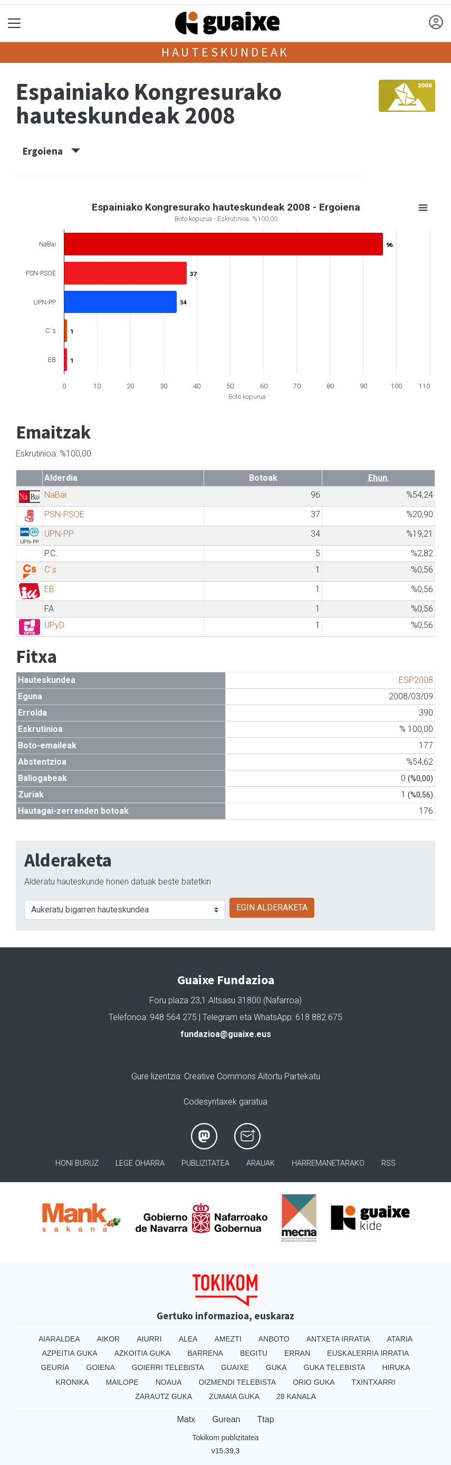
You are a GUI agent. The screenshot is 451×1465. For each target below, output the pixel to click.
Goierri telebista (168, 1367)
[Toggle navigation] (14, 23)
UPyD (54, 625)
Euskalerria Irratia (368, 1353)
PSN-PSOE (64, 514)
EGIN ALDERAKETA (272, 907)
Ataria (400, 1339)
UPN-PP (59, 534)
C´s (50, 570)
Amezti (227, 1339)
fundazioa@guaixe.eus (225, 1034)
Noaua (169, 1382)
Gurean (226, 1419)
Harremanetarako (328, 1163)
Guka (276, 1367)
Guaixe (235, 1367)
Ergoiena (51, 151)
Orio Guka (313, 1382)
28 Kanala (296, 1396)
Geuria (55, 1367)
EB (49, 589)
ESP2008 (416, 680)
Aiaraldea (59, 1339)
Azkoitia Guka (142, 1353)
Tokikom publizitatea (225, 1437)
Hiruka (396, 1367)
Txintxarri (373, 1382)
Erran (297, 1353)
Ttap (265, 1419)
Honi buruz (77, 1163)
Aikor (108, 1339)
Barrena (205, 1353)
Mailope (121, 1382)
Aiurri (149, 1339)
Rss (388, 1163)
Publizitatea (205, 1163)
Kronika (72, 1382)
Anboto (274, 1339)
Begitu (253, 1353)
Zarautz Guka (163, 1396)
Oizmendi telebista (237, 1382)
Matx (186, 1419)
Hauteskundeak (225, 52)
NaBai (55, 495)
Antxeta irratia (338, 1339)
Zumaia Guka (234, 1396)
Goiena (100, 1367)
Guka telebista (335, 1367)
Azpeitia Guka (70, 1353)
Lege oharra (140, 1163)
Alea (188, 1339)
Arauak (260, 1163)
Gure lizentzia (155, 1076)
